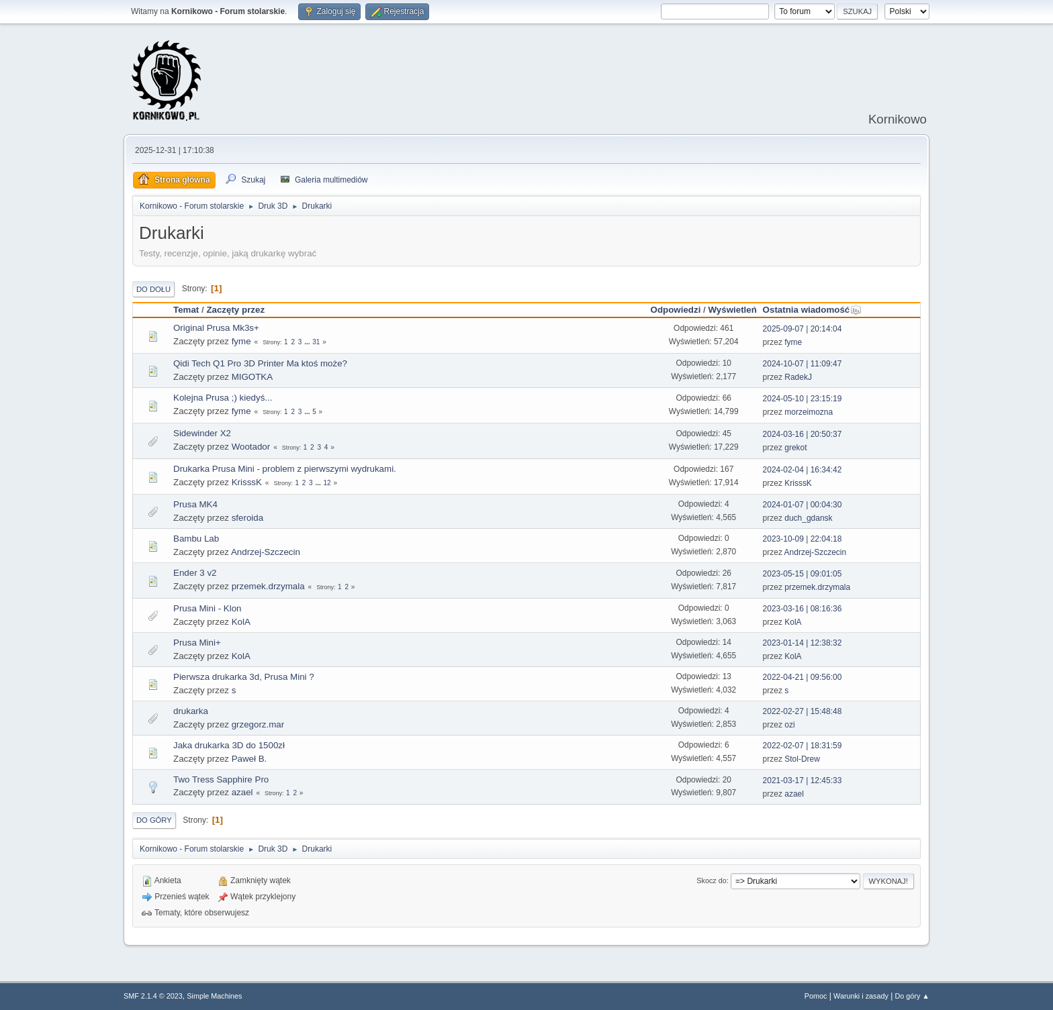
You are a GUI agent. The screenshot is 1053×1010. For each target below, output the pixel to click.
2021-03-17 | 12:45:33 (802, 780)
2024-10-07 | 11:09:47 (802, 363)
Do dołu (153, 289)
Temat (186, 310)
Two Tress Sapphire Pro (221, 779)
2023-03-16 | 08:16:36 (802, 608)
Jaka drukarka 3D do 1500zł (229, 745)
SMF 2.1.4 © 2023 (153, 996)
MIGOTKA (252, 377)
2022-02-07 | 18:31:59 (802, 745)
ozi (789, 724)
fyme (241, 341)
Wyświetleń (732, 310)
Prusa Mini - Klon (207, 608)
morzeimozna (808, 412)
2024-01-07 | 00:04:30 (802, 504)
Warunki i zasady (860, 996)
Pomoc (816, 996)
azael (242, 792)
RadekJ (798, 377)
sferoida (247, 518)
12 (327, 483)
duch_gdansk (808, 518)
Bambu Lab (196, 539)
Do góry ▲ (912, 996)
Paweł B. (249, 759)
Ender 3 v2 (194, 573)
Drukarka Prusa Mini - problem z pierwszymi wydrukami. (284, 469)
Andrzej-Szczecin (265, 552)
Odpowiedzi (676, 310)
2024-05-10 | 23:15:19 (802, 398)
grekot (795, 447)
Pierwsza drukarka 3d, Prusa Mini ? (243, 677)
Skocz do (711, 880)
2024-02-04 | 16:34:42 (802, 469)
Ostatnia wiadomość (812, 310)
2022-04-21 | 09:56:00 (802, 677)
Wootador (251, 447)
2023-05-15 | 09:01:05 (802, 573)
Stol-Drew (802, 759)
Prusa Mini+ (197, 643)
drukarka (190, 711)
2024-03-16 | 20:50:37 (802, 434)
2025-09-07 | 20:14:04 (802, 329)
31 (316, 342)
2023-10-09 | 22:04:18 (802, 539)
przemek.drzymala (268, 586)
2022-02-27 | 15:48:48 (802, 711)
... (308, 342)
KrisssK (247, 482)
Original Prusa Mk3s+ (216, 328)
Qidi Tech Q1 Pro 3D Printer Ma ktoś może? (260, 363)
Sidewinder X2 (202, 433)
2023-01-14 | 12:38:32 (802, 643)
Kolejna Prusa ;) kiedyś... (222, 398)
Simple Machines (214, 996)
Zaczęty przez (235, 310)
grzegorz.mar (258, 724)
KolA (241, 622)
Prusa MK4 (195, 504)
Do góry (154, 820)
